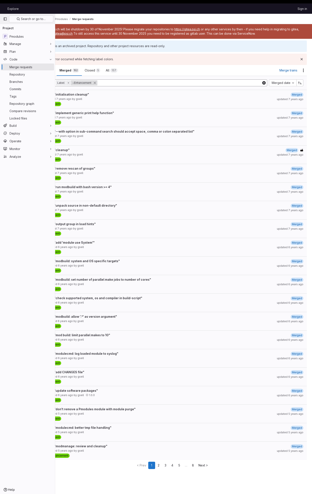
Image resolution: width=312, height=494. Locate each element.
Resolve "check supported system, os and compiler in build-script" (114, 298)
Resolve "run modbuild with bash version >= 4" (99, 187)
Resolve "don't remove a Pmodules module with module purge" (111, 409)
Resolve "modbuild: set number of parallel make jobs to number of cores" (118, 279)
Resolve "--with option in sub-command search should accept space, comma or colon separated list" (140, 131)
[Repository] (27, 74)
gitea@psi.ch (98, 33)
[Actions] (303, 70)
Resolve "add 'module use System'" (90, 242)
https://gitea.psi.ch (210, 29)
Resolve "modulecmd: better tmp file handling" (99, 427)
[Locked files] (27, 118)
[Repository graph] (27, 103)
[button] (99, 83)
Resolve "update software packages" (92, 390)
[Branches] (27, 81)
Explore (13, 9)
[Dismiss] (301, 59)
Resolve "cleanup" (78, 150)
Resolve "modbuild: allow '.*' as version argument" (101, 316)
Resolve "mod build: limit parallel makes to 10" (98, 335)
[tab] (69, 70)
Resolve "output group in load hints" (91, 224)
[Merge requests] (27, 66)
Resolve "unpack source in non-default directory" (101, 205)
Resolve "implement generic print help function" (100, 113)
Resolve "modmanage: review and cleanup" (97, 446)
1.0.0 (112, 395)
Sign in (302, 9)
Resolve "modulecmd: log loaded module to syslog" (102, 353)
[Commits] (27, 88)
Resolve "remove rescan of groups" (91, 168)
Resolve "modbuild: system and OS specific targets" (103, 261)
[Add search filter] (191, 83)
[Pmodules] (27, 36)
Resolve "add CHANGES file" (85, 372)
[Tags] (27, 96)
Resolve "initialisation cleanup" (87, 94)
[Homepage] (3, 8)
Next (215, 465)
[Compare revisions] (27, 110)
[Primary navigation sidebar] (5, 18)
